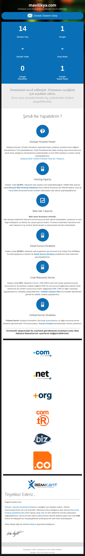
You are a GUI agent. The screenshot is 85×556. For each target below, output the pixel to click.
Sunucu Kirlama (46, 323)
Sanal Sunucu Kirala (43, 254)
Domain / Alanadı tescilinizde (17, 507)
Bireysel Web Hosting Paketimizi (23, 188)
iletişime (33, 524)
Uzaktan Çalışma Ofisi (51, 292)
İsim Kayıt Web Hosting (46, 552)
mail (42, 513)
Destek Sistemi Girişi (42, 15)
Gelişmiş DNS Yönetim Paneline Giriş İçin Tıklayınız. (42, 159)
